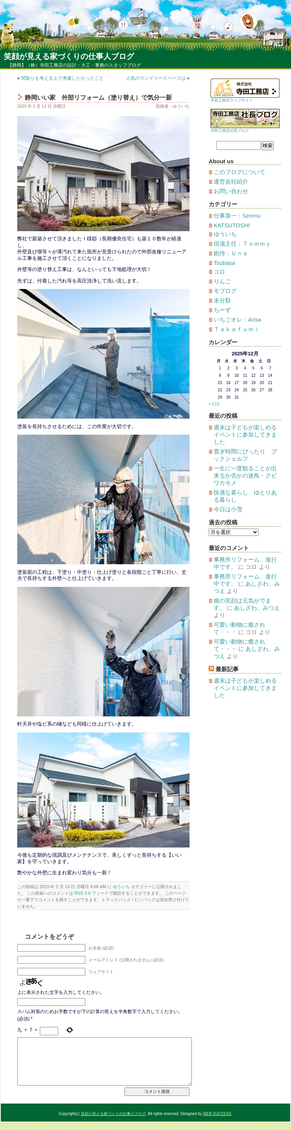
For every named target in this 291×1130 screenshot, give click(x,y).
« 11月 (214, 404)
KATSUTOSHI (232, 225)
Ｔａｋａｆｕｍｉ (237, 329)
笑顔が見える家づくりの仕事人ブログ (69, 56)
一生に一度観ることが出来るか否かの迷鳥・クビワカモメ (245, 475)
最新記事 (227, 669)
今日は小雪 (228, 509)
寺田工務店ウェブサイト (232, 100)
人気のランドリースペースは (156, 78)
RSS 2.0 (82, 893)
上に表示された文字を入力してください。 (61, 992)
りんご (222, 281)
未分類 (222, 300)
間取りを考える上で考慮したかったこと (62, 78)
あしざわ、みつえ (257, 607)
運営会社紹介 (231, 181)
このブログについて (239, 172)
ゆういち (121, 886)
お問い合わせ (231, 191)
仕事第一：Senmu (237, 215)
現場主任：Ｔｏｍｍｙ (242, 243)
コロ (219, 271)
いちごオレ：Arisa (237, 319)
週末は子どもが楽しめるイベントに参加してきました (245, 434)
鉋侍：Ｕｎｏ (231, 253)
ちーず (222, 310)
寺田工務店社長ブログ (230, 130)
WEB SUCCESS (217, 1114)
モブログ (225, 290)
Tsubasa (224, 263)
